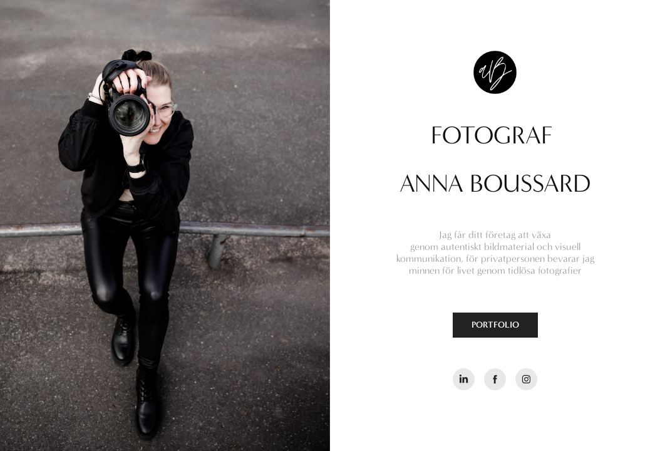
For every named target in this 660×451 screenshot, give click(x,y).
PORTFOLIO (495, 324)
